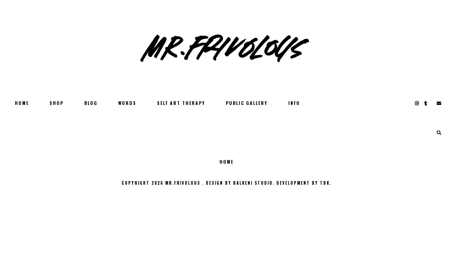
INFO (294, 103)
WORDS (127, 103)
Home (22, 103)
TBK (325, 183)
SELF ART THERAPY (181, 103)
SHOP (57, 103)
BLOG (91, 103)
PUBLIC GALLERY (247, 103)
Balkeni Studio (253, 183)
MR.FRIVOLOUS (183, 183)
